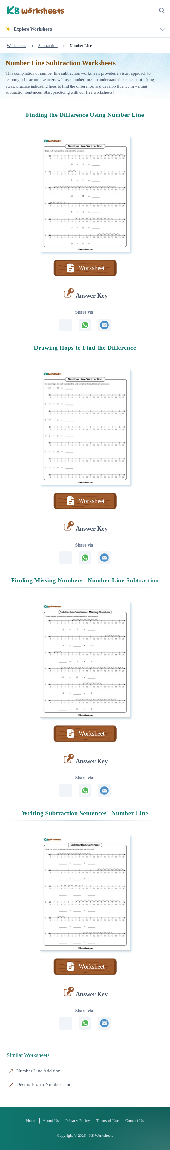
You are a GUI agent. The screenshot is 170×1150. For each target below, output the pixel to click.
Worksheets (16, 45)
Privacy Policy (77, 1120)
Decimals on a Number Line (43, 1084)
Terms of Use (107, 1120)
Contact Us (134, 1120)
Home (31, 1120)
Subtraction (48, 45)
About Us (51, 1120)
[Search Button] (161, 10)
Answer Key (92, 295)
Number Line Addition (38, 1070)
